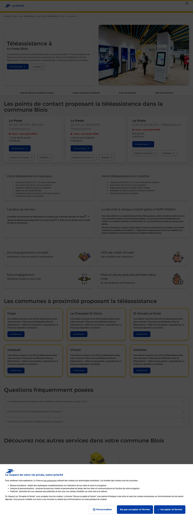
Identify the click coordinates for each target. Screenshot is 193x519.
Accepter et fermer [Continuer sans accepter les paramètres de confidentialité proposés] (171, 509)
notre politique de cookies (95, 499)
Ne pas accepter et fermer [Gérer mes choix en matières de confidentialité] (135, 509)
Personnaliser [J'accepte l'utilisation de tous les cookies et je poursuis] (104, 509)
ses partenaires (50, 480)
